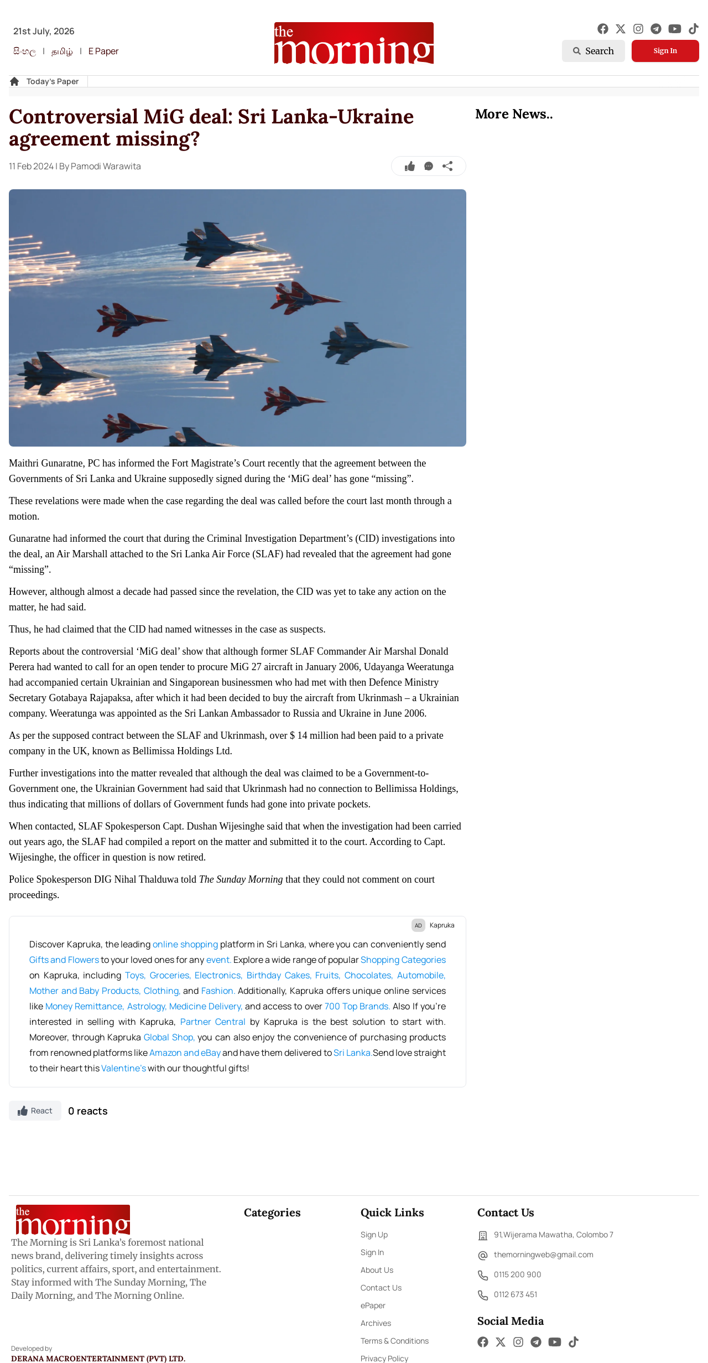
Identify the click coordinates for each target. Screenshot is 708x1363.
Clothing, (164, 990)
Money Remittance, (86, 1006)
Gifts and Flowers (65, 959)
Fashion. (219, 990)
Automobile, (421, 975)
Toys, (137, 975)
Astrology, (148, 1006)
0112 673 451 (507, 1295)
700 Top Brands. (359, 1006)
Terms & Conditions (395, 1340)
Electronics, (221, 975)
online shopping (185, 944)
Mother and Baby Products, (86, 990)
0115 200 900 (509, 1275)
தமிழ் (62, 51)
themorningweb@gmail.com (535, 1255)
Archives (376, 1323)
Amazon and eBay (185, 1052)
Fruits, (330, 975)
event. (219, 959)
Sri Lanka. (353, 1052)
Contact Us (381, 1287)
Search (593, 50)
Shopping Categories (403, 959)
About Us (377, 1269)
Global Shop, (170, 1037)
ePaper (373, 1305)
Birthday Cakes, (281, 975)
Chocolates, (371, 975)
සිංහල (24, 51)
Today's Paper (53, 81)
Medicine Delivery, (207, 1006)
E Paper (103, 51)
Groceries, (172, 975)
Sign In (665, 50)
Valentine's (124, 1068)
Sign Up (374, 1234)
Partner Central (213, 1021)
